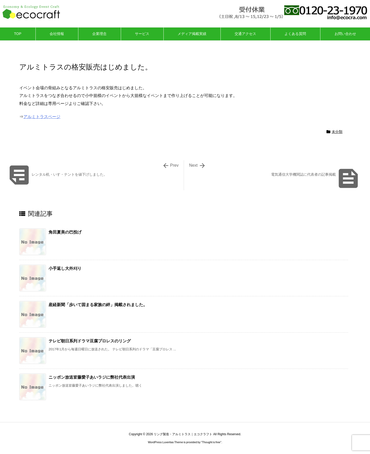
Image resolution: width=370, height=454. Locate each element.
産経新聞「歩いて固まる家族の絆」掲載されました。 (98, 304)
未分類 (337, 132)
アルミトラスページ (41, 116)
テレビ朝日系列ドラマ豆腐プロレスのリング (90, 341)
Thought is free (211, 442)
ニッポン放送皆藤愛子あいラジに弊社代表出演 (92, 377)
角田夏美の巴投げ (65, 232)
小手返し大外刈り (65, 268)
